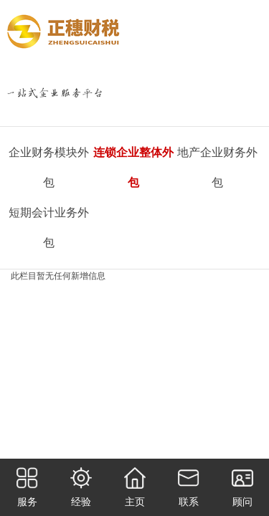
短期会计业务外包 (49, 227)
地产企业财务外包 (217, 167)
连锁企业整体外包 (133, 167)
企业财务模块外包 (49, 167)
